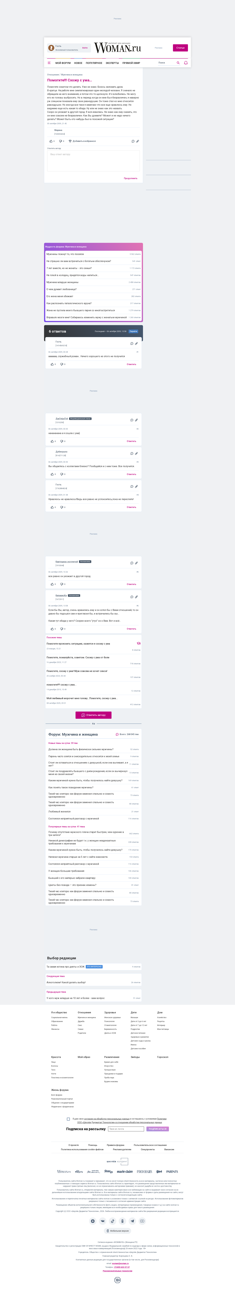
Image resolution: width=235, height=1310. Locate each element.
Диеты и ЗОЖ (110, 1033)
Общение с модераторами (62, 1103)
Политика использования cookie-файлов (82, 1149)
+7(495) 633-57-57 (122, 1267)
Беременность (110, 1029)
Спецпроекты (148, 1149)
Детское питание (138, 1033)
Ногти (53, 1074)
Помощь (92, 1145)
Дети (134, 1012)
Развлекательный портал (62, 1099)
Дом (159, 1012)
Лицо (53, 1062)
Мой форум (63, 63)
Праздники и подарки (113, 1074)
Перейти (133, 331)
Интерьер (161, 1025)
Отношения (53, 74)
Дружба (81, 1021)
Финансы (55, 1029)
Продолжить (130, 178)
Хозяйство (161, 1017)
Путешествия (110, 1070)
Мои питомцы (163, 1029)
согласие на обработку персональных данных (106, 1119)
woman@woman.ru (120, 1263)
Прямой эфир (131, 63)
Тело (53, 1070)
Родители (82, 1033)
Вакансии (169, 1149)
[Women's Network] (117, 1164)
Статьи (180, 47)
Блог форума (56, 1095)
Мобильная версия (119, 1231)
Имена (133, 1045)
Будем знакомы (111, 1081)
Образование (57, 1021)
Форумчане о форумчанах (62, 1107)
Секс (80, 1025)
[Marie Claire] (125, 1172)
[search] (169, 63)
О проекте (73, 1145)
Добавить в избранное (84, 141)
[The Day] (79, 1172)
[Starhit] (108, 1172)
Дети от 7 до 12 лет (139, 1025)
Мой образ (84, 1057)
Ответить (131, 364)
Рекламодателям (122, 1149)
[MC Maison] (93, 1172)
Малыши (134, 1017)
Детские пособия (138, 1049)
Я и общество (59, 1012)
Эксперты (112, 63)
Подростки (135, 1029)
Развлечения (111, 1057)
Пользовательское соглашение (150, 1145)
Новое (78, 63)
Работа (54, 1025)
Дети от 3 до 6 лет (138, 1021)
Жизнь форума (59, 1090)
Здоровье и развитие (140, 1037)
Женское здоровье (112, 1017)
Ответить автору (54, 148)
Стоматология (110, 1025)
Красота (56, 1057)
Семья (80, 1029)
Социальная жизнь (59, 1017)
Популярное (94, 63)
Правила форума (115, 1145)
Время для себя (111, 1062)
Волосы (54, 1066)
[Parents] (172, 1172)
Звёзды (135, 1057)
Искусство (108, 1066)
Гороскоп (162, 1057)
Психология (109, 1021)
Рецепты (161, 1021)
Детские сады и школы (141, 1041)
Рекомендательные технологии (117, 1271)
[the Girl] (159, 1172)
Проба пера (109, 1078)
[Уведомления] (186, 63)
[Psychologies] (145, 1172)
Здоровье (110, 1012)
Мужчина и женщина (87, 1017)
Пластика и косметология (62, 1078)
